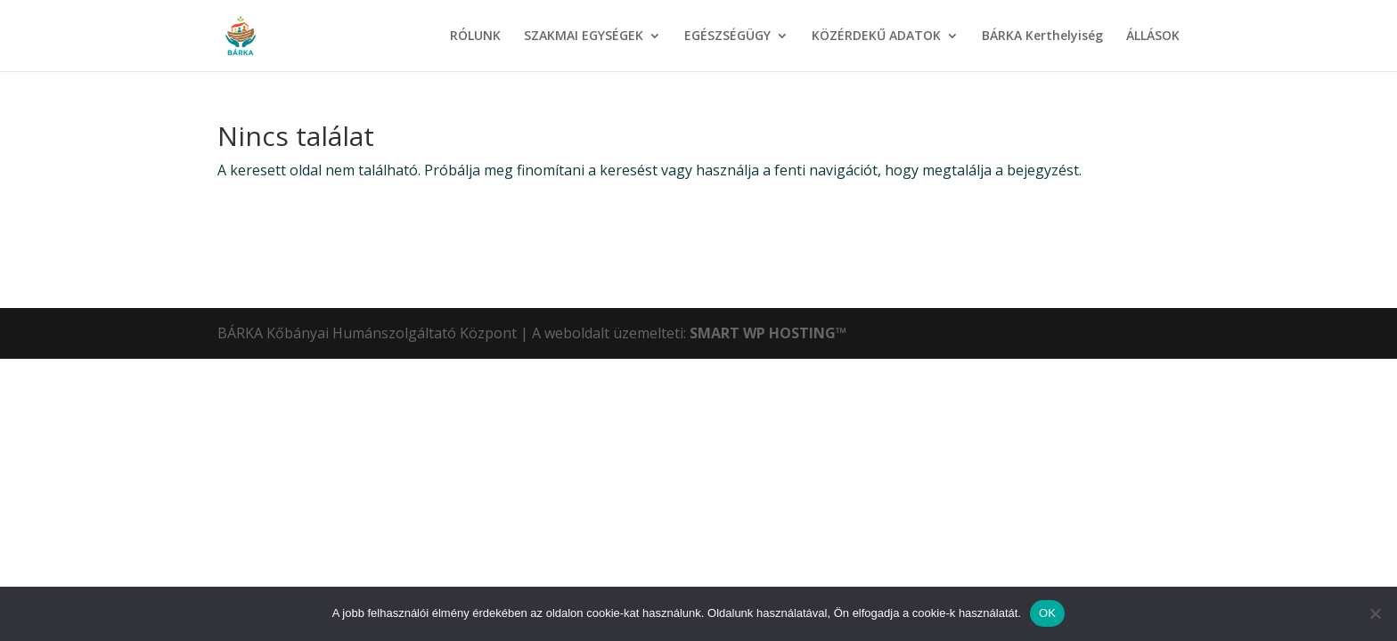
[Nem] (1375, 613)
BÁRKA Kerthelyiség (1042, 36)
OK (1047, 613)
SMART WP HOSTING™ (768, 333)
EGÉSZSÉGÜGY (727, 36)
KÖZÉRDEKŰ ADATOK (876, 36)
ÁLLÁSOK (1153, 36)
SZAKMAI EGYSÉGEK (583, 36)
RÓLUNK (475, 36)
